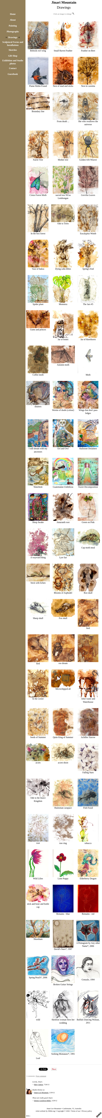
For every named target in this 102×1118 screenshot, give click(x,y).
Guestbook (13, 74)
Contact (12, 68)
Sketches (13, 50)
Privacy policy (87, 1111)
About (13, 20)
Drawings (12, 37)
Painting (13, 26)
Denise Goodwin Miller (42, 1101)
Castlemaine (67, 1109)
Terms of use (75, 1111)
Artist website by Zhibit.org (45, 1111)
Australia (78, 1109)
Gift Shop (12, 56)
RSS (27, 1116)
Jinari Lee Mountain (41, 1093)
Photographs (13, 31)
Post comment (41, 1076)
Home (13, 14)
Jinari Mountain (63, 2)
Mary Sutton (38, 1085)
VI (73, 1109)
